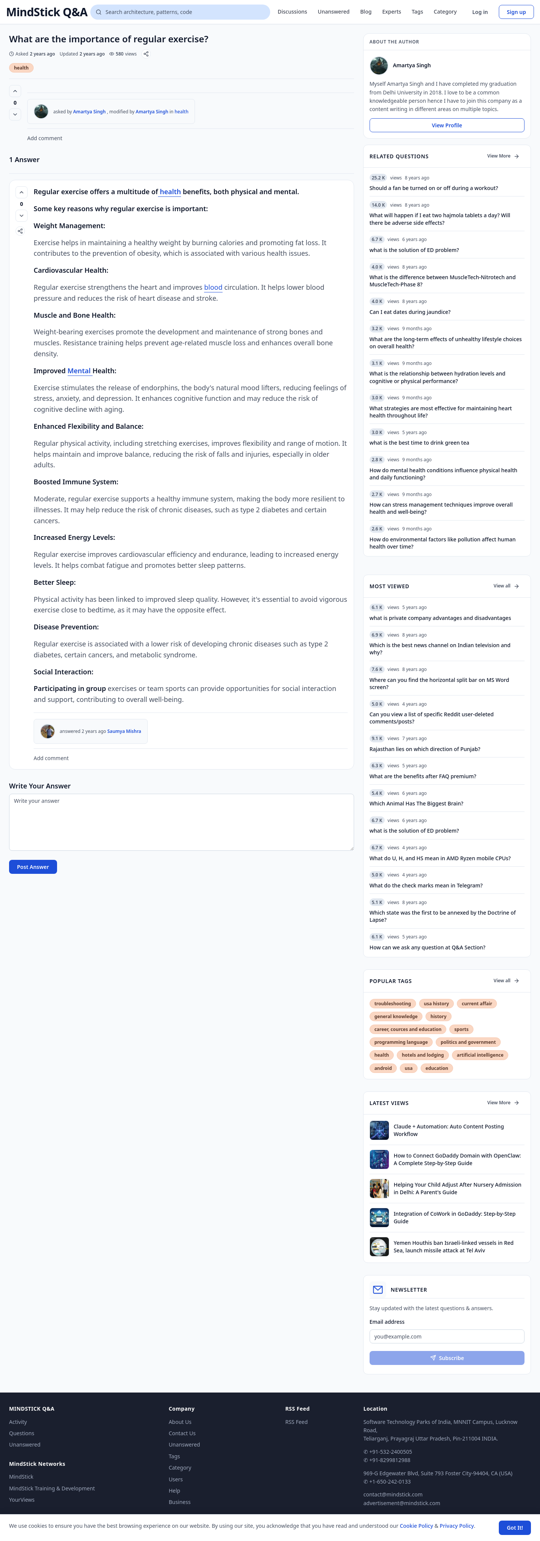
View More (503, 156)
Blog (365, 11)
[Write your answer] (181, 822)
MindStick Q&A (46, 12)
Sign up (516, 11)
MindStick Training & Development (52, 1488)
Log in (480, 11)
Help (174, 1490)
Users (176, 1479)
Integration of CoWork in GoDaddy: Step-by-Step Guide (455, 1217)
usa (409, 1068)
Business (179, 1501)
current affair (477, 1003)
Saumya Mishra (124, 731)
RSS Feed (296, 1421)
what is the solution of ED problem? (414, 830)
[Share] (146, 54)
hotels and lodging (423, 1055)
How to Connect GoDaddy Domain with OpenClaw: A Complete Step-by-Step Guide (457, 1159)
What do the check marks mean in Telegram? (426, 885)
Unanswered (334, 11)
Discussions (292, 11)
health (21, 68)
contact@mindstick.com (393, 1494)
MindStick (21, 1476)
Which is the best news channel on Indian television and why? (440, 648)
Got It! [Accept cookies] (515, 1527)
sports (461, 1029)
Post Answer (33, 866)
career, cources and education (408, 1029)
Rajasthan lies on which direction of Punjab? (425, 749)
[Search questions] (180, 12)
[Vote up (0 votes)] (15, 91)
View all (507, 586)
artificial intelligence (480, 1055)
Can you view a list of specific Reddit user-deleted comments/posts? (432, 718)
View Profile (447, 125)
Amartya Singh (89, 111)
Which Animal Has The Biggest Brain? (416, 803)
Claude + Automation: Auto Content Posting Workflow (449, 1130)
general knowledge (396, 1016)
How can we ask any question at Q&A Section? (428, 947)
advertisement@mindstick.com (402, 1503)
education (437, 1068)
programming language (401, 1042)
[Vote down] (15, 114)
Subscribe (447, 1358)
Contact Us (182, 1433)
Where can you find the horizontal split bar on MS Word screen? (439, 683)
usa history (436, 1003)
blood (213, 287)
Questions (21, 1433)
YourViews (21, 1499)
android (383, 1068)
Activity (18, 1421)
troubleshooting (392, 1003)
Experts (391, 11)
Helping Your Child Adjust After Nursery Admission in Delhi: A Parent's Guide (457, 1188)
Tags (417, 11)
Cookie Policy (416, 1525)
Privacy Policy (457, 1525)
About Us (180, 1421)
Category (445, 11)
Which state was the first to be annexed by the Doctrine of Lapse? (443, 916)
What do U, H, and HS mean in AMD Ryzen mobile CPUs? (440, 858)
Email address (387, 1321)
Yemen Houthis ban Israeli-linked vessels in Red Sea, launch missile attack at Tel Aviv (454, 1246)
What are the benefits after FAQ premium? (423, 776)
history (438, 1016)
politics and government (468, 1042)
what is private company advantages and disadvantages (440, 617)
